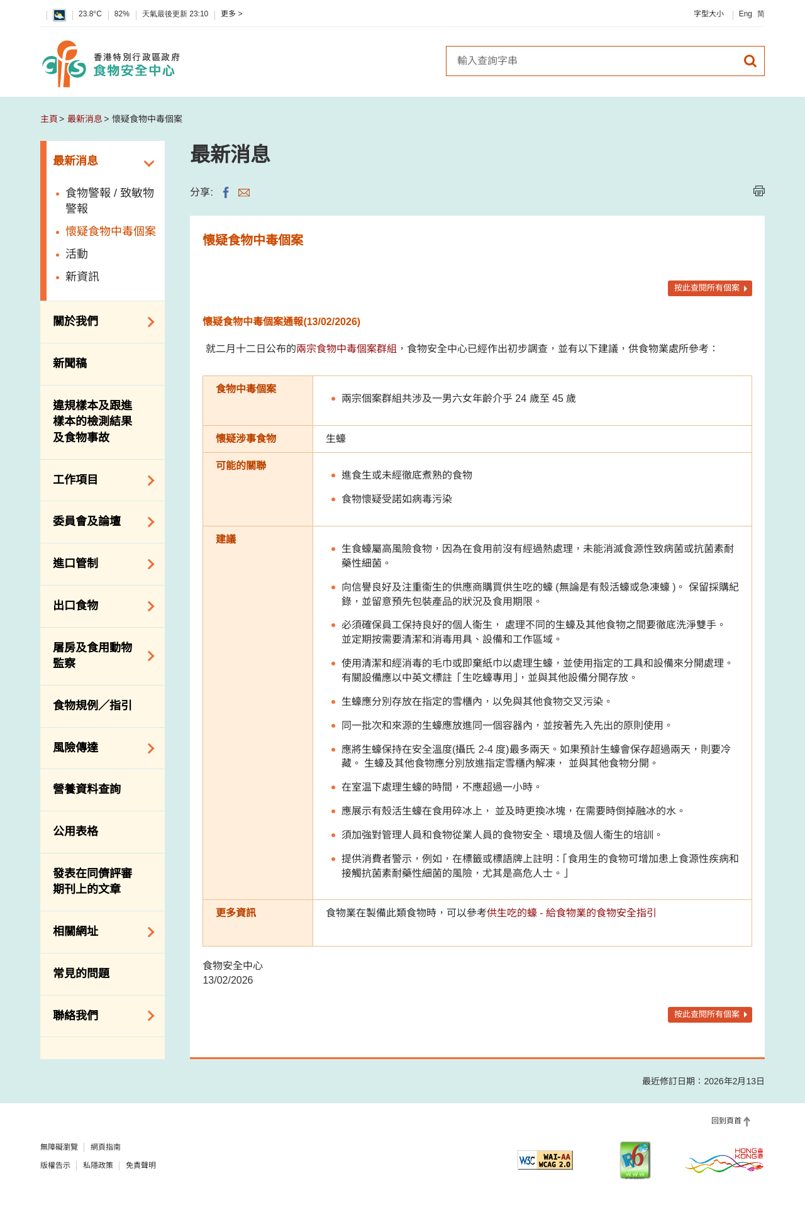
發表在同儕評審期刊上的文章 (92, 881)
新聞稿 (70, 363)
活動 (76, 254)
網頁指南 (106, 1147)
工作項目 (99, 480)
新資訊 (82, 276)
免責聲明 (141, 1165)
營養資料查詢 (87, 789)
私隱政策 (98, 1165)
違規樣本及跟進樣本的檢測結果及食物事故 (92, 421)
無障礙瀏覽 (59, 1147)
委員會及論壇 (99, 522)
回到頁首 (726, 1120)
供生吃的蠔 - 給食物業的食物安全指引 (572, 913)
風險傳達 (99, 748)
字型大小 (709, 13)
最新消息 (85, 119)
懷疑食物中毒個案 (110, 231)
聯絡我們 (99, 1015)
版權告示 (55, 1165)
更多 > (231, 13)
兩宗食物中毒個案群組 (346, 348)
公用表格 (75, 831)
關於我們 (99, 322)
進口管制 (99, 564)
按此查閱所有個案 (707, 287)
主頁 (49, 119)
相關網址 (99, 932)
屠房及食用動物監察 (99, 656)
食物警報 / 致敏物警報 (109, 201)
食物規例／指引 (92, 705)
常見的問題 (81, 973)
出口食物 (99, 606)
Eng (745, 13)
